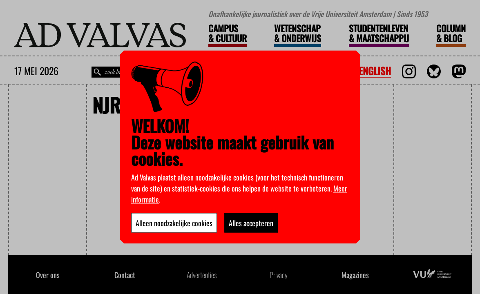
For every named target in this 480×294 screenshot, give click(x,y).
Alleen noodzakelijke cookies (174, 223)
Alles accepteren (251, 223)
